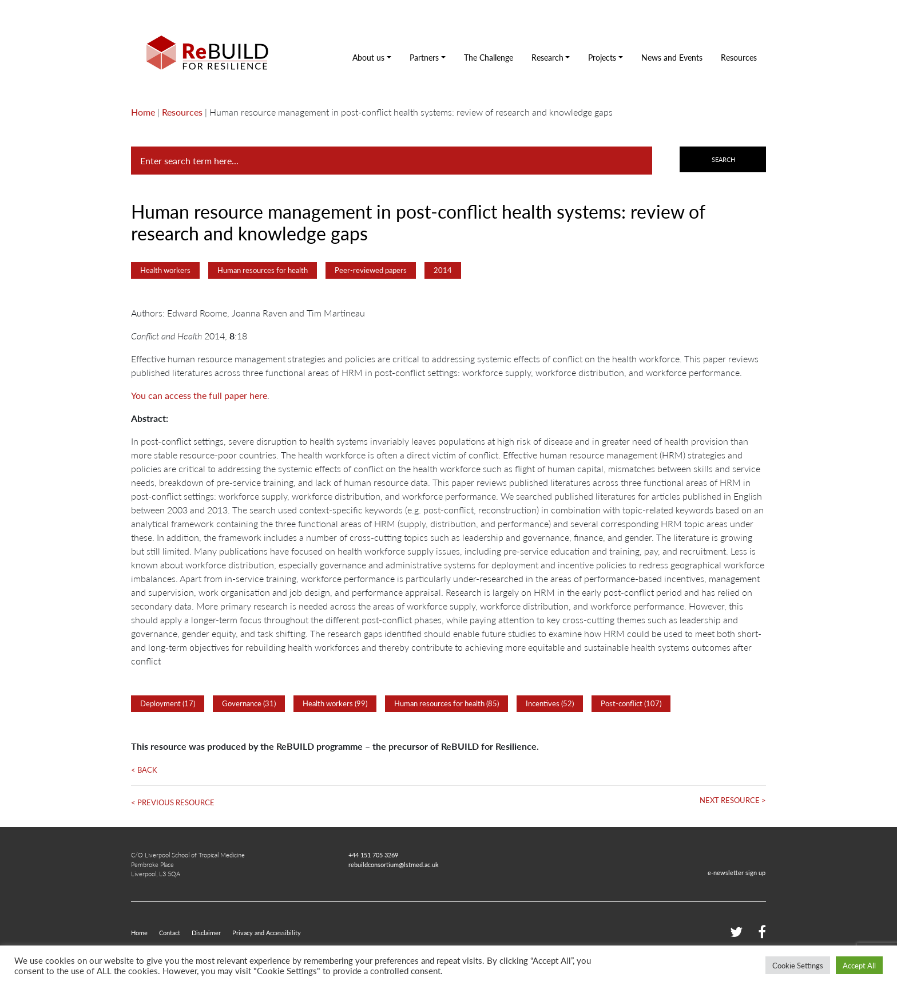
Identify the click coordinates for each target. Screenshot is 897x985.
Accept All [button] (859, 965)
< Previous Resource (173, 802)
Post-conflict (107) (631, 703)
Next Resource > (733, 800)
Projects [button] (602, 57)
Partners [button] (424, 57)
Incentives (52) (550, 703)
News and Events (671, 57)
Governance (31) (249, 703)
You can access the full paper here (199, 395)
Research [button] (547, 57)
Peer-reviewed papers (371, 270)
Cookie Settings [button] (797, 965)
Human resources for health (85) (446, 703)
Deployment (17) (167, 703)
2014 (443, 270)
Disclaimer (206, 932)
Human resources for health (262, 270)
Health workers (165, 270)
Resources (739, 57)
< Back (144, 770)
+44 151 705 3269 (373, 854)
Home (143, 111)
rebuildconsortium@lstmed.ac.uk (393, 864)
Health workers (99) (335, 703)
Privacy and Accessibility (266, 932)
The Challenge (488, 57)
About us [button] (368, 57)
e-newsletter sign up (736, 872)
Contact (169, 932)
